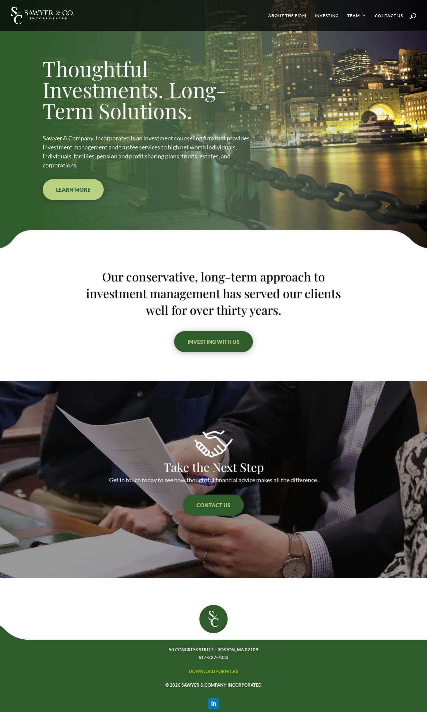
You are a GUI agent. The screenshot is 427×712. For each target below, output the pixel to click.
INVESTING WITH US (213, 341)
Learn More (73, 189)
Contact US (213, 505)
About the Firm (287, 15)
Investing (327, 15)
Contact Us (389, 15)
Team (353, 15)
